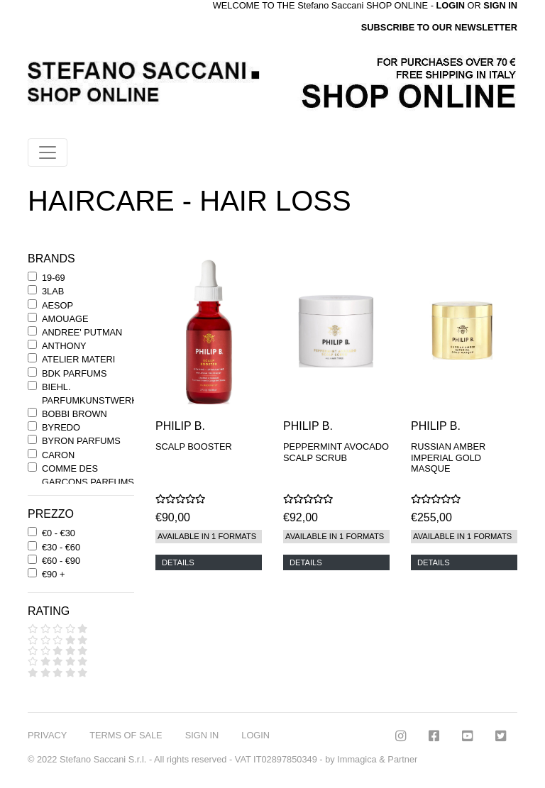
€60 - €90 (61, 560)
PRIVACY (47, 735)
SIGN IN (500, 5)
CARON (58, 455)
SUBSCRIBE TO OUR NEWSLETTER (439, 27)
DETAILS (178, 562)
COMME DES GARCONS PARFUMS (88, 475)
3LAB (53, 291)
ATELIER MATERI (78, 359)
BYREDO (61, 427)
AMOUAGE (65, 318)
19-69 (53, 277)
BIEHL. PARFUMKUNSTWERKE (92, 394)
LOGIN (255, 735)
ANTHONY (64, 345)
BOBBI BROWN (74, 414)
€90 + (53, 574)
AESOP (57, 305)
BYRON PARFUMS (81, 440)
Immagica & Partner (377, 759)
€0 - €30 (58, 533)
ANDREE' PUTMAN (82, 332)
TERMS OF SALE (125, 735)
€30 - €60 (61, 547)
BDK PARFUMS (74, 373)
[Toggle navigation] (47, 152)
